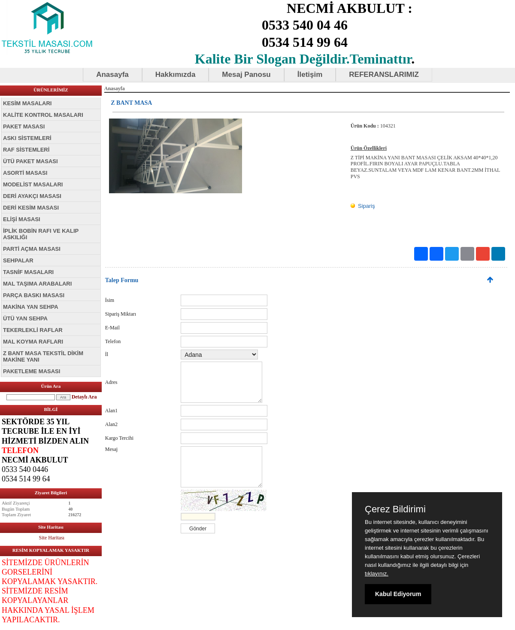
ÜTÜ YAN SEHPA (25, 318)
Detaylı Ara (84, 397)
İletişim (310, 74)
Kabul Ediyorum (398, 593)
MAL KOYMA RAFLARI (33, 341)
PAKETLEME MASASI (31, 371)
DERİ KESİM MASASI (31, 207)
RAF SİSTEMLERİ (26, 149)
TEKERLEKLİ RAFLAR (33, 330)
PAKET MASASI (24, 126)
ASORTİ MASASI (25, 173)
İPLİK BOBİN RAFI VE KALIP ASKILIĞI (41, 234)
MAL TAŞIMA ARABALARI (37, 283)
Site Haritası (52, 538)
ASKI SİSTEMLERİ (27, 138)
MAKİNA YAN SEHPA (30, 307)
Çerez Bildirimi (395, 509)
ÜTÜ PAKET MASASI (30, 161)
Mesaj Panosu (246, 74)
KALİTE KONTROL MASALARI (43, 115)
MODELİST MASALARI (33, 184)
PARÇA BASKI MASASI (33, 295)
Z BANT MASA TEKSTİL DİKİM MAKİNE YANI (43, 356)
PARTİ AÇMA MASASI (32, 249)
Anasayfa (112, 74)
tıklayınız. (376, 573)
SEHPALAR (18, 260)
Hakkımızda (175, 74)
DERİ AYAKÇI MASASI (32, 196)
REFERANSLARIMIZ (383, 74)
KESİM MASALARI (27, 103)
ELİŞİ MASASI (21, 219)
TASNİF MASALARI (28, 272)
